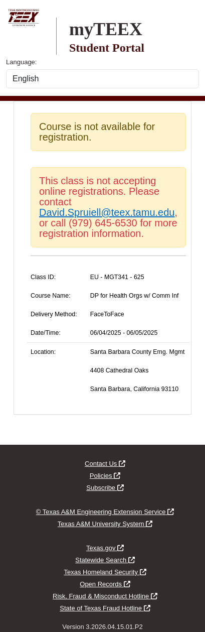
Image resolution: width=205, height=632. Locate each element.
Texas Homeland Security (105, 572)
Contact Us (105, 463)
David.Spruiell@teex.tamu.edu (106, 212)
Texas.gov (105, 548)
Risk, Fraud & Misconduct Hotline (105, 596)
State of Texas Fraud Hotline (105, 608)
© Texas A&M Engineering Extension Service (105, 512)
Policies (105, 475)
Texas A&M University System (105, 524)
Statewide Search (105, 560)
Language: (21, 62)
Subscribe (104, 487)
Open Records (105, 584)
